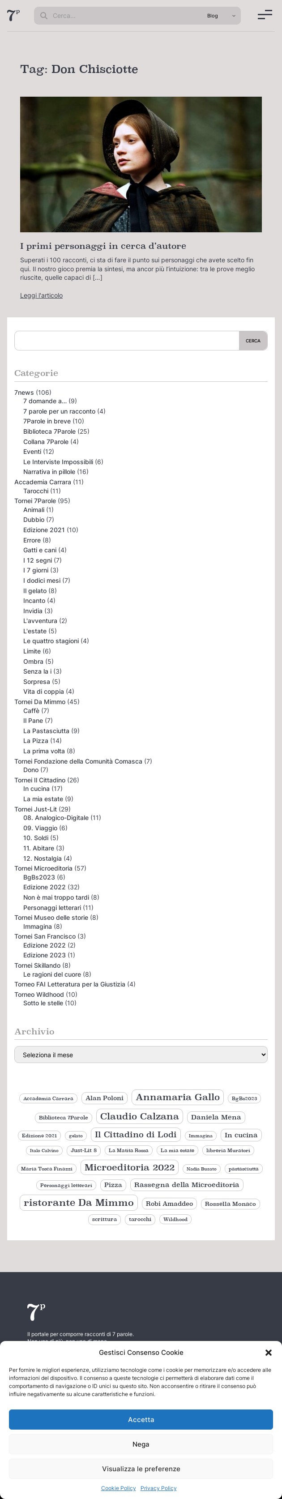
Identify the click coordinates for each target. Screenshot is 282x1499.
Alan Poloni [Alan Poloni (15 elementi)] (104, 1098)
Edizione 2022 (44, 887)
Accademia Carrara (42, 482)
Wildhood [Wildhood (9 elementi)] (175, 1219)
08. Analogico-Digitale (56, 817)
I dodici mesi (41, 580)
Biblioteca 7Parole (49, 431)
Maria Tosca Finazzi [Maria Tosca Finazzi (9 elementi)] (47, 1168)
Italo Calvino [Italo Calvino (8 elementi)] (44, 1150)
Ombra (33, 661)
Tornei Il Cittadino (39, 780)
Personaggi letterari (52, 907)
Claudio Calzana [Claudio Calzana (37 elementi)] (139, 1116)
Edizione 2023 (44, 955)
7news (24, 392)
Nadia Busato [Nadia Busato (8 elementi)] (202, 1168)
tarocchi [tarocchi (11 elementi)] (140, 1219)
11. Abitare (38, 848)
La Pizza (35, 740)
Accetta (141, 1419)
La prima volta (44, 751)
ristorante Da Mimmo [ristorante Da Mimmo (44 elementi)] (79, 1202)
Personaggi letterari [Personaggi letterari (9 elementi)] (66, 1185)
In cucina (36, 788)
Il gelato (35, 590)
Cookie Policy (118, 1488)
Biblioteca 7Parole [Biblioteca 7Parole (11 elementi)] (63, 1118)
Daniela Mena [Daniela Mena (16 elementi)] (216, 1117)
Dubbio (33, 519)
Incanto (34, 600)
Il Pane (33, 720)
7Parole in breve (47, 421)
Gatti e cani (39, 550)
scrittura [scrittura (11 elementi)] (104, 1219)
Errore (32, 540)
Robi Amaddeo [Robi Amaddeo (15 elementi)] (169, 1203)
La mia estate (43, 799)
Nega (141, 1444)
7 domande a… (45, 401)
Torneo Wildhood (39, 994)
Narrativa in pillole (49, 471)
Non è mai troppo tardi (56, 897)
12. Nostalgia (42, 858)
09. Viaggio (40, 828)
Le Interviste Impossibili (58, 462)
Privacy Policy (159, 1488)
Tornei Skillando (37, 965)
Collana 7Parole (45, 441)
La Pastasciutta (46, 731)
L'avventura (40, 620)
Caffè (31, 710)
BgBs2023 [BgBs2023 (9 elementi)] (244, 1098)
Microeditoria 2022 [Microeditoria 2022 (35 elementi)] (130, 1167)
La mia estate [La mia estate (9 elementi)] (177, 1150)
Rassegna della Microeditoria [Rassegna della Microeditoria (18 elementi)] (186, 1184)
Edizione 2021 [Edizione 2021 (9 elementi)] (39, 1135)
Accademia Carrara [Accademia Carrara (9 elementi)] (48, 1098)
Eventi (32, 451)
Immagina (37, 926)
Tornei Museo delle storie (51, 917)
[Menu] (265, 14)
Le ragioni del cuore (52, 974)
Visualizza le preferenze (141, 1469)
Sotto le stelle (43, 1003)
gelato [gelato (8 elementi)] (76, 1135)
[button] (268, 1352)
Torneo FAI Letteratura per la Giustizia (69, 984)
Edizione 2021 (44, 530)
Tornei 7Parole (35, 500)
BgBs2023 (39, 877)
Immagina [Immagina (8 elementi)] (201, 1135)
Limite (32, 651)
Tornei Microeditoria (43, 868)
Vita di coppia (43, 691)
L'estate (35, 631)
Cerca (253, 340)
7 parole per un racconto (59, 411)
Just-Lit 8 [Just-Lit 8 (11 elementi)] (84, 1150)
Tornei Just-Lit (35, 809)
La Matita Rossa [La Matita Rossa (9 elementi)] (129, 1150)
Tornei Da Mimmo (39, 701)
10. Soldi (35, 837)
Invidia (33, 611)
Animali (33, 509)
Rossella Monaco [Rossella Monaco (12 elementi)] (230, 1204)
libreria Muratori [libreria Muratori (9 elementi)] (228, 1150)
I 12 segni (37, 560)
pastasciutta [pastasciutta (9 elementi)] (244, 1168)
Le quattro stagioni (51, 641)
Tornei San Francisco (45, 936)
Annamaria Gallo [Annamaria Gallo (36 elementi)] (178, 1097)
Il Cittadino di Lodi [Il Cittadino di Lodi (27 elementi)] (136, 1134)
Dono (30, 769)
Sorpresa (36, 681)
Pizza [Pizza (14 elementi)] (113, 1184)
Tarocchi (35, 491)
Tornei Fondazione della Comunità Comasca (78, 761)
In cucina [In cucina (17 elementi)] (241, 1135)
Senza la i (37, 671)
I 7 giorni (35, 570)
